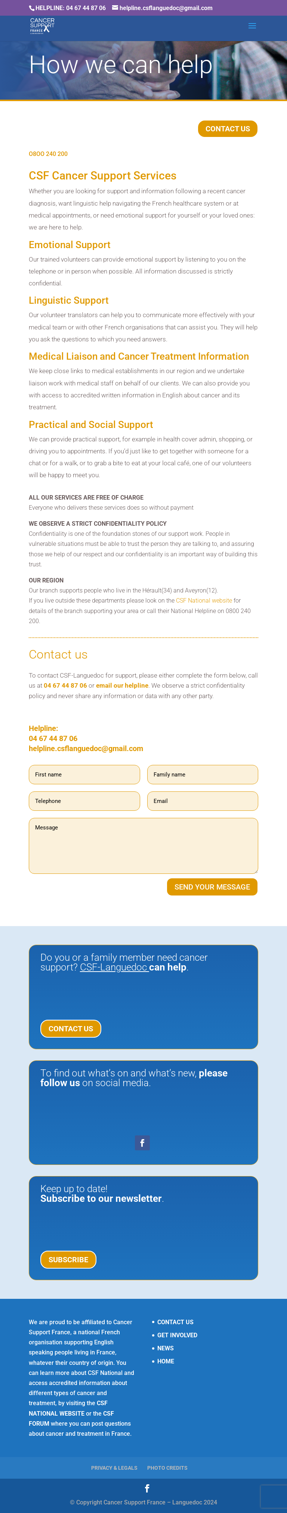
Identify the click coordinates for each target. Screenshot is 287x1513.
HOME (165, 1361)
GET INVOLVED (177, 1335)
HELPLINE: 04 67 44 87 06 (71, 8)
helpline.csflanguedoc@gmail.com (86, 748)
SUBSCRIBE (68, 1259)
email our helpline (122, 685)
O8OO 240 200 (48, 153)
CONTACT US (228, 128)
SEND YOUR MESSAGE (212, 886)
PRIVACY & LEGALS (114, 1468)
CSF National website (204, 600)
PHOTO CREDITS (167, 1468)
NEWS (165, 1348)
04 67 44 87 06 (65, 685)
